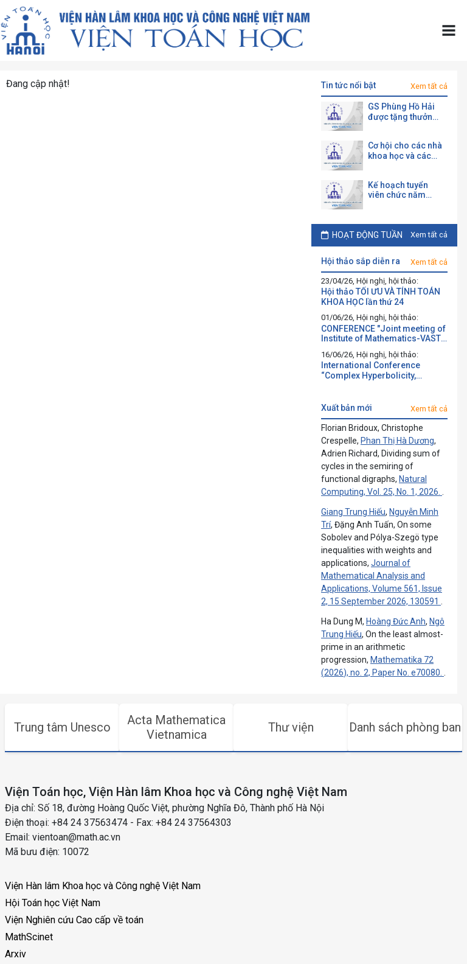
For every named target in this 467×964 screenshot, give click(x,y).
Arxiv (15, 954)
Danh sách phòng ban (405, 727)
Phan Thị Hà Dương (397, 440)
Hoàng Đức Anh (396, 621)
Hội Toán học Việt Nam (52, 903)
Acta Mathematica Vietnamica (176, 727)
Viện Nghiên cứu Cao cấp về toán (74, 920)
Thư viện (291, 727)
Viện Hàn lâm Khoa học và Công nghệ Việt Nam (103, 886)
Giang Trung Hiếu (353, 512)
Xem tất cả (429, 86)
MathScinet (29, 937)
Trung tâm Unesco (62, 727)
